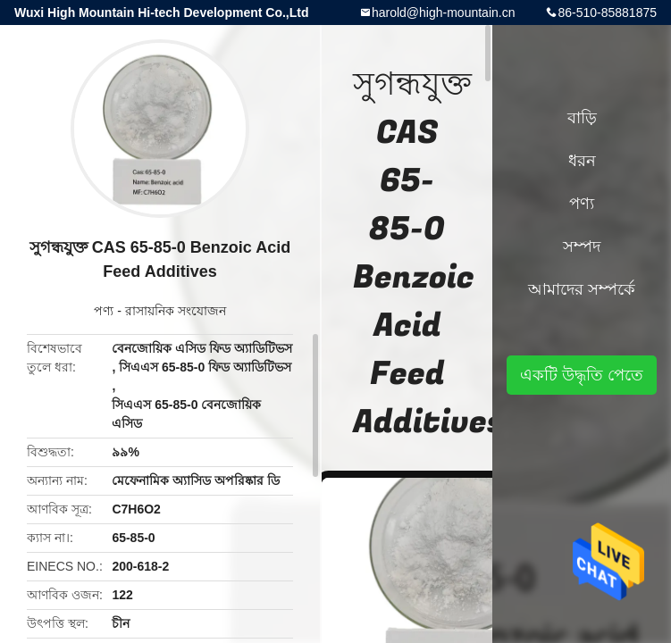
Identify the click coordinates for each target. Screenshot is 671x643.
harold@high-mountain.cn (444, 12)
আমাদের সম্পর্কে (581, 289)
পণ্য (103, 311)
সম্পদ (581, 246)
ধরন (582, 161)
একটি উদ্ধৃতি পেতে (581, 375)
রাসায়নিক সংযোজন (175, 311)
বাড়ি (582, 118)
